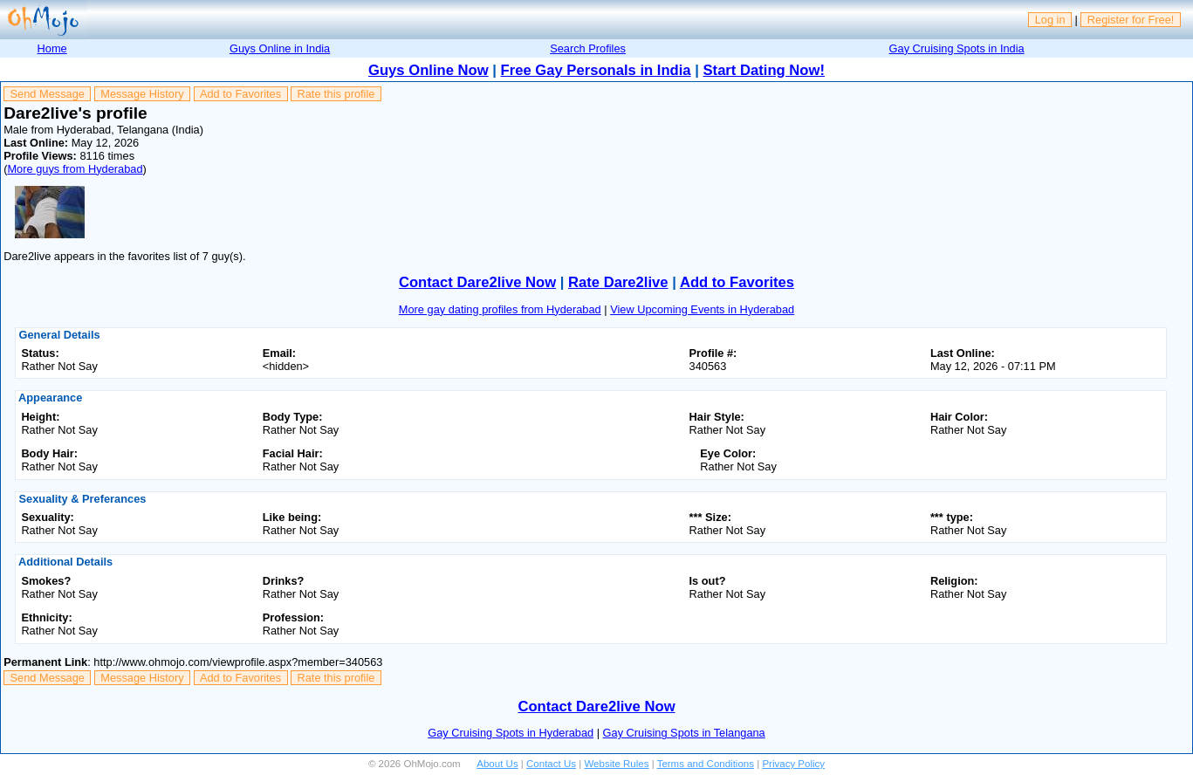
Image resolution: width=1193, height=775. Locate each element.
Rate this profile (335, 93)
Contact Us (551, 763)
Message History (141, 93)
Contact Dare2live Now (477, 282)
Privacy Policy (793, 763)
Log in (1050, 19)
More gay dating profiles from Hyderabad (500, 309)
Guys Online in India (280, 48)
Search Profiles (588, 48)
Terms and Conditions (705, 763)
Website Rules (616, 763)
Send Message (47, 93)
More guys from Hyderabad (74, 168)
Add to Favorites (240, 93)
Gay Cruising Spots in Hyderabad (510, 732)
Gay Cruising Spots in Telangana (684, 732)
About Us (497, 763)
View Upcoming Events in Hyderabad (702, 309)
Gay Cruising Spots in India (957, 48)
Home (52, 48)
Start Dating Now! (764, 70)
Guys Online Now (428, 70)
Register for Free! (1131, 19)
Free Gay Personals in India (596, 70)
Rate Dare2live (618, 282)
